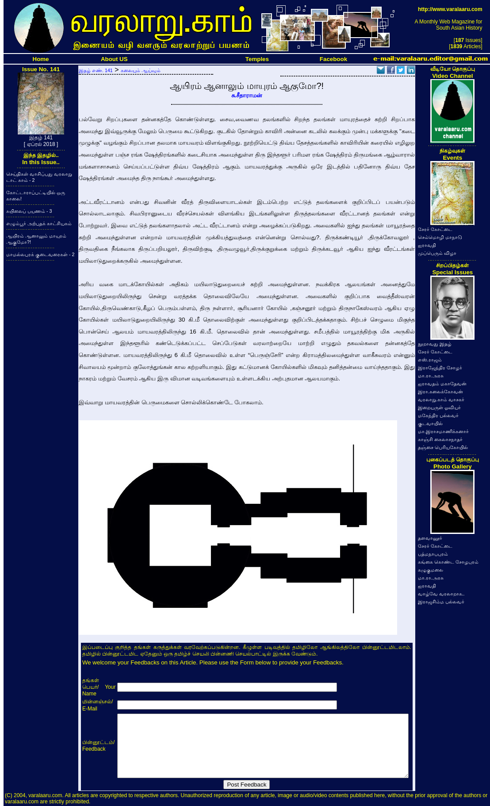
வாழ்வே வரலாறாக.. (441, 593)
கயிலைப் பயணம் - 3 (29, 211)
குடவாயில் (430, 423)
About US (114, 59)
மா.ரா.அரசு (431, 375)
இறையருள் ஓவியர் (439, 407)
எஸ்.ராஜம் (430, 359)
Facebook (333, 59)
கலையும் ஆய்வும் (141, 70)
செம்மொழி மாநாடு (440, 237)
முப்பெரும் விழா (437, 253)
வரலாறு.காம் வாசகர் (441, 399)
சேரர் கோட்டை (435, 229)
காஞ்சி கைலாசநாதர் (440, 439)
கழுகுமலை (430, 569)
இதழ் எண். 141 (96, 70)
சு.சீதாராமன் (247, 95)
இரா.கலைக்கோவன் (440, 391)
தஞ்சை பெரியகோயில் (443, 447)
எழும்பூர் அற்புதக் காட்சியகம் (39, 223)
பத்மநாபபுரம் (433, 554)
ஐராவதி (427, 245)
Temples (257, 59)
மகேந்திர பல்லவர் (438, 415)
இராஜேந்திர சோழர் (440, 367)
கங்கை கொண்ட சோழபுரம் (448, 561)
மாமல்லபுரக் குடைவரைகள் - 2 (40, 254)
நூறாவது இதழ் (435, 343)
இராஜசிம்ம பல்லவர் (441, 601)
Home (41, 59)
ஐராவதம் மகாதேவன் (442, 383)
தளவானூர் (430, 538)
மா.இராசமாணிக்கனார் (443, 431)
